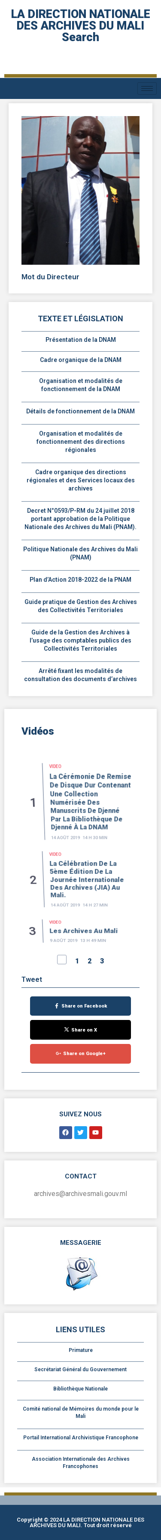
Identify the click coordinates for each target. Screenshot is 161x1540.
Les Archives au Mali (83, 939)
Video (56, 808)
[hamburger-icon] (147, 88)
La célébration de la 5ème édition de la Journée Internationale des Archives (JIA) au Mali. (85, 897)
